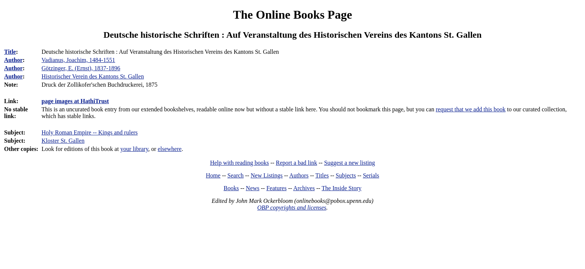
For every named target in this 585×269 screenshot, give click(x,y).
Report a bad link (296, 163)
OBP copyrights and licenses (291, 207)
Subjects (346, 175)
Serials (371, 175)
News (252, 188)
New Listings (267, 175)
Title (10, 52)
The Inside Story (342, 188)
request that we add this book (471, 109)
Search (236, 175)
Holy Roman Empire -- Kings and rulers (89, 132)
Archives (304, 188)
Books (231, 188)
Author (13, 60)
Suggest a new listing (349, 163)
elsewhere (170, 149)
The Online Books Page (292, 14)
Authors (299, 175)
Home (213, 175)
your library (134, 149)
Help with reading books (239, 163)
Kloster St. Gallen (62, 140)
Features (276, 188)
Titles (322, 175)
